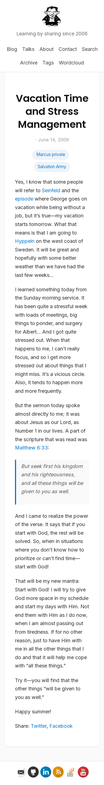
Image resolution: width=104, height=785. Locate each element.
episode (24, 199)
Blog (12, 49)
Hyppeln (24, 241)
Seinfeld (51, 190)
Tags (48, 63)
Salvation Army (52, 166)
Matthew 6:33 (31, 448)
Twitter (39, 726)
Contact (68, 49)
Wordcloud (71, 63)
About (46, 49)
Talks (28, 49)
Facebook (61, 726)
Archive (28, 63)
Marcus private (50, 154)
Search (90, 49)
